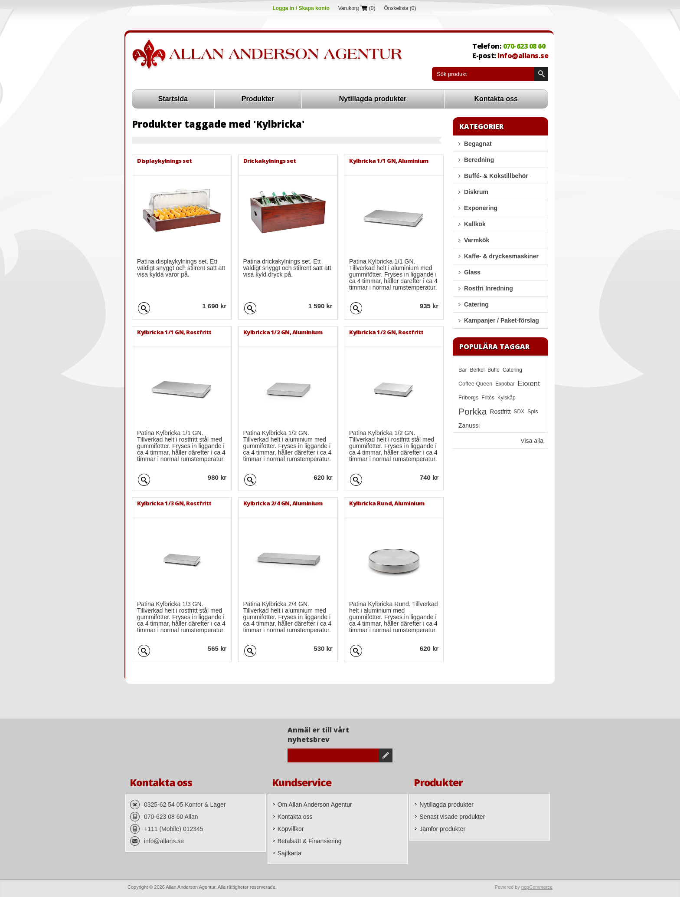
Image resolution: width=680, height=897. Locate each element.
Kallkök (475, 224)
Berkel (477, 370)
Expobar (504, 384)
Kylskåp (506, 398)
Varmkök (476, 240)
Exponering (480, 207)
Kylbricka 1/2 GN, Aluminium (283, 332)
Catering (476, 304)
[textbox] (483, 74)
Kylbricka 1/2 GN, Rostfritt (386, 332)
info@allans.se (522, 55)
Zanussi (469, 425)
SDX (519, 412)
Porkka (472, 411)
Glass (472, 272)
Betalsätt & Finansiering (310, 841)
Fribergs (468, 398)
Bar (462, 370)
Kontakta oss (496, 98)
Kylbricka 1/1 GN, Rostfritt (174, 332)
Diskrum (476, 191)
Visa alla (531, 440)
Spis (532, 412)
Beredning (479, 159)
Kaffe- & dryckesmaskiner (501, 256)
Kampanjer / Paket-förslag (501, 320)
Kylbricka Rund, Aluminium (387, 503)
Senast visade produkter (452, 816)
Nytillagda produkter (373, 98)
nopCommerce (536, 887)
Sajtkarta (289, 853)
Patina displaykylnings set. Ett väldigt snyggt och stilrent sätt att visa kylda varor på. (181, 268)
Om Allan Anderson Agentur (315, 804)
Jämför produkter (442, 828)
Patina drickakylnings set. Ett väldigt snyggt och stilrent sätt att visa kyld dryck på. (287, 268)
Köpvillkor (291, 828)
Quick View (143, 307)
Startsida (173, 98)
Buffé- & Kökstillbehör (496, 175)
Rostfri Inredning (488, 288)
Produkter (258, 98)
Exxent (529, 383)
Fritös (487, 398)
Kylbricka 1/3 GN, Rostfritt (174, 503)
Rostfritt (500, 411)
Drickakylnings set (269, 161)
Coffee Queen (475, 384)
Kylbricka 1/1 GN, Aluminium (388, 161)
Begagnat (478, 143)
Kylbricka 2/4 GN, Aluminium (283, 503)
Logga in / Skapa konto (300, 8)
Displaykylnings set (164, 161)
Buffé (493, 370)
